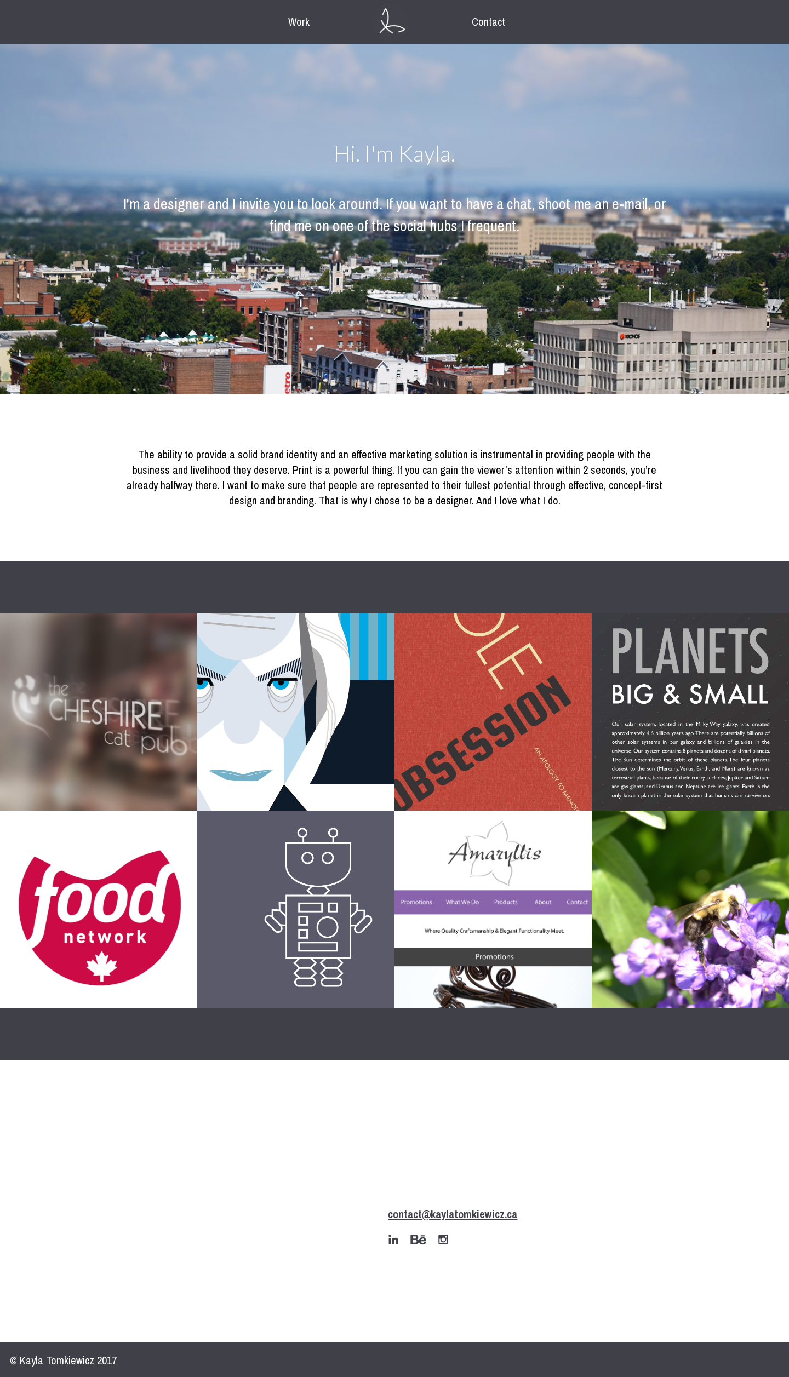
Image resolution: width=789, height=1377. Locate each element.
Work (299, 21)
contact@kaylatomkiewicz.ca (452, 1214)
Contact (488, 21)
